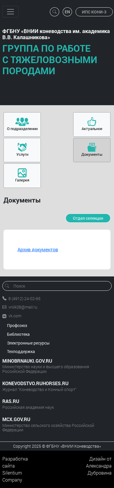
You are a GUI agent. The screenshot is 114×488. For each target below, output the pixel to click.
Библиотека (18, 334)
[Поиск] (59, 285)
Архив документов (37, 249)
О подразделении (22, 128)
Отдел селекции (88, 218)
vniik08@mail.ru (22, 307)
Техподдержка (21, 351)
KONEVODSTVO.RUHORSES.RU (35, 383)
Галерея (22, 180)
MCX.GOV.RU (16, 419)
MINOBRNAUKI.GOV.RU (27, 361)
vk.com (14, 316)
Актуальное (92, 128)
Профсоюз (17, 325)
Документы (91, 154)
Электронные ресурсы (28, 343)
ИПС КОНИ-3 (94, 12)
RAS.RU (10, 401)
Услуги (22, 154)
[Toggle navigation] (10, 12)
